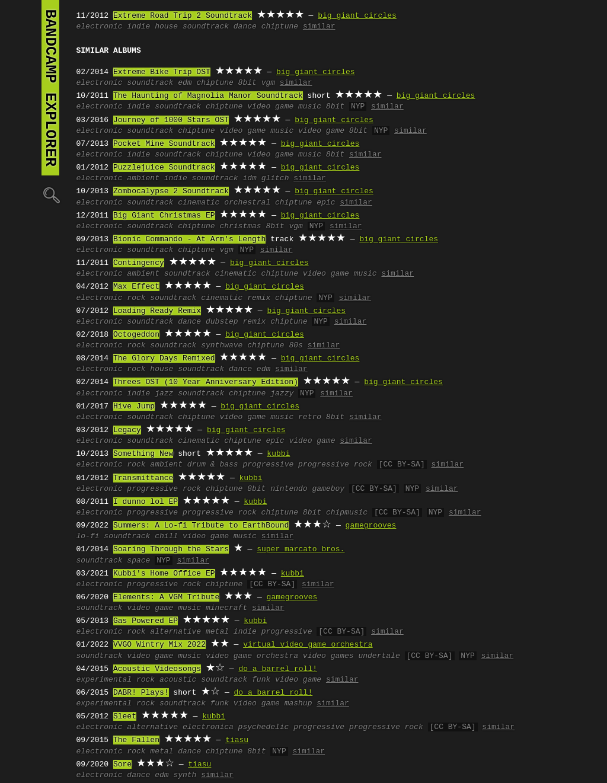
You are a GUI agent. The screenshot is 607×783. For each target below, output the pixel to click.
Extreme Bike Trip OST (161, 72)
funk (261, 680)
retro (309, 417)
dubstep (222, 322)
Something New (143, 454)
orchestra (277, 656)
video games (328, 656)
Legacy (127, 430)
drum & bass (212, 464)
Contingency (138, 263)
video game (321, 131)
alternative (175, 632)
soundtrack (206, 26)
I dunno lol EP (145, 502)
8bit (247, 83)
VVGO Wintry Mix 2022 (159, 645)
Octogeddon (136, 335)
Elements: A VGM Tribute (166, 597)
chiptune (279, 26)
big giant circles (357, 16)
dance (245, 26)
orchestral (247, 202)
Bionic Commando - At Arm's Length (189, 239)
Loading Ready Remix (157, 311)
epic (326, 202)
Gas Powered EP (145, 621)
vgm (268, 83)
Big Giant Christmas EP (164, 215)
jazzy (281, 393)
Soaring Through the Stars (171, 549)
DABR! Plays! (141, 693)
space (138, 560)
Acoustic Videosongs (157, 669)
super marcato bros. (300, 549)
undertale (379, 656)
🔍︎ (50, 194)
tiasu (236, 740)
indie (138, 26)
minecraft (226, 608)
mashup (298, 703)
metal (217, 632)
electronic (99, 26)
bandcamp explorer (50, 87)
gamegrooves (371, 525)
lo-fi (88, 536)
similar (319, 26)
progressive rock (335, 464)
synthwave (221, 345)
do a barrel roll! (277, 669)
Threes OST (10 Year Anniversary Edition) (205, 382)
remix (258, 298)
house (166, 26)
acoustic (177, 680)
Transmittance (143, 478)
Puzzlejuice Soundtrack (164, 167)
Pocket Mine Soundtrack (164, 144)
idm (249, 178)
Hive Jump (134, 406)
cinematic (198, 202)
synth (184, 775)
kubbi (278, 454)
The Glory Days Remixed (164, 358)
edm (184, 83)
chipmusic (347, 512)
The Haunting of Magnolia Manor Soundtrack (208, 96)
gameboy (328, 489)
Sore (122, 764)
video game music (284, 106)
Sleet (124, 716)
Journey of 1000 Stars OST (171, 120)
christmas (240, 226)
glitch (275, 178)
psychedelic (263, 727)
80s (295, 345)
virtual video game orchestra (307, 645)
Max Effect (136, 287)
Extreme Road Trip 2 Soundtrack (182, 16)
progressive (267, 464)
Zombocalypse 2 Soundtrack (171, 191)
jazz (164, 393)
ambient (143, 178)
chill (166, 536)
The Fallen (136, 740)
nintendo (288, 489)
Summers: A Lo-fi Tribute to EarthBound (201, 525)
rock (136, 298)
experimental (104, 680)
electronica (208, 727)
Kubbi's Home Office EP (164, 573)
